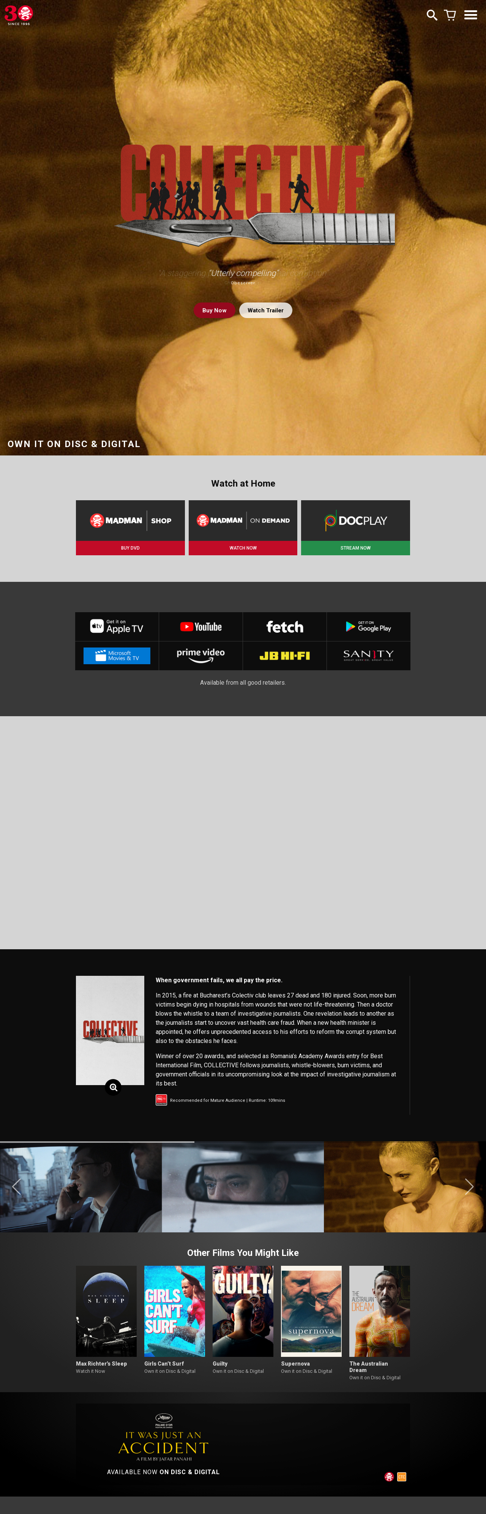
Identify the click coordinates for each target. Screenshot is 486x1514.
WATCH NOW (243, 548)
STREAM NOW (356, 548)
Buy (212, 310)
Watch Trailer (266, 310)
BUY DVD (130, 548)
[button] (16, 1190)
